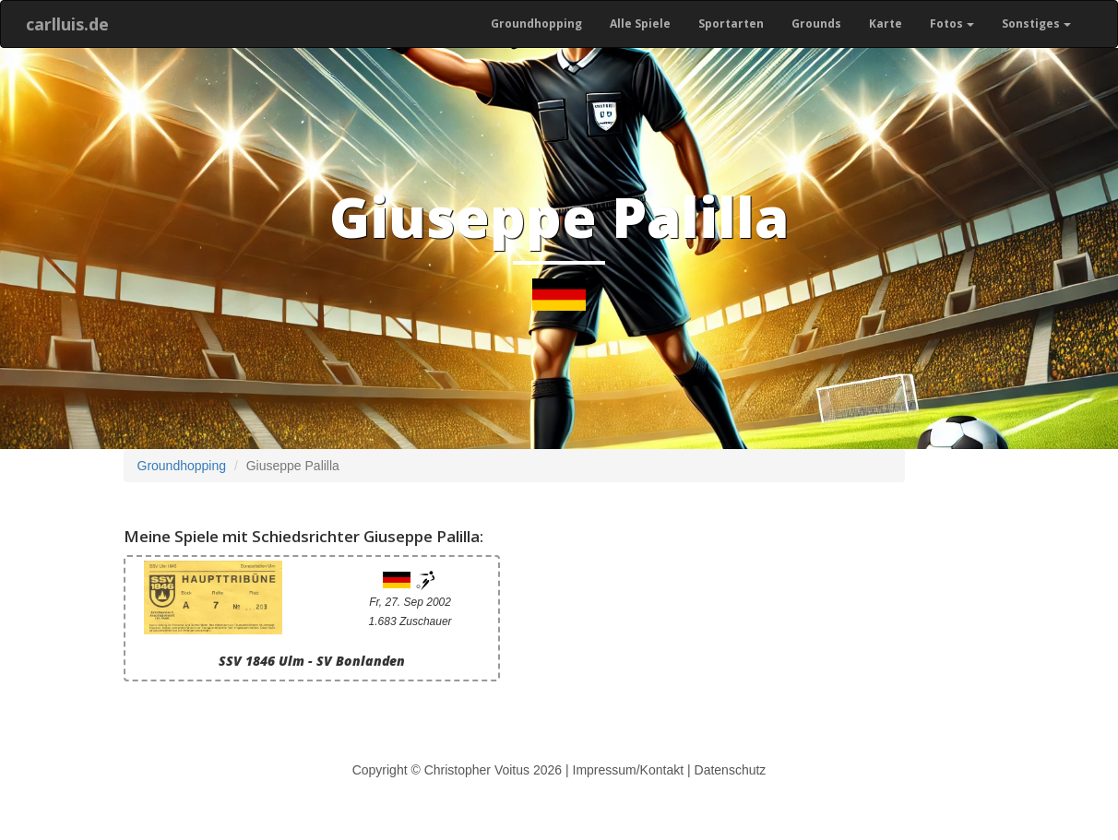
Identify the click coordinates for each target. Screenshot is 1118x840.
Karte (885, 23)
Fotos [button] (952, 23)
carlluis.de (67, 24)
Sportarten (731, 23)
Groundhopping (536, 23)
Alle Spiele (640, 23)
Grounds (816, 23)
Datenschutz (731, 770)
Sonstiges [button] (1036, 23)
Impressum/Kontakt (628, 770)
